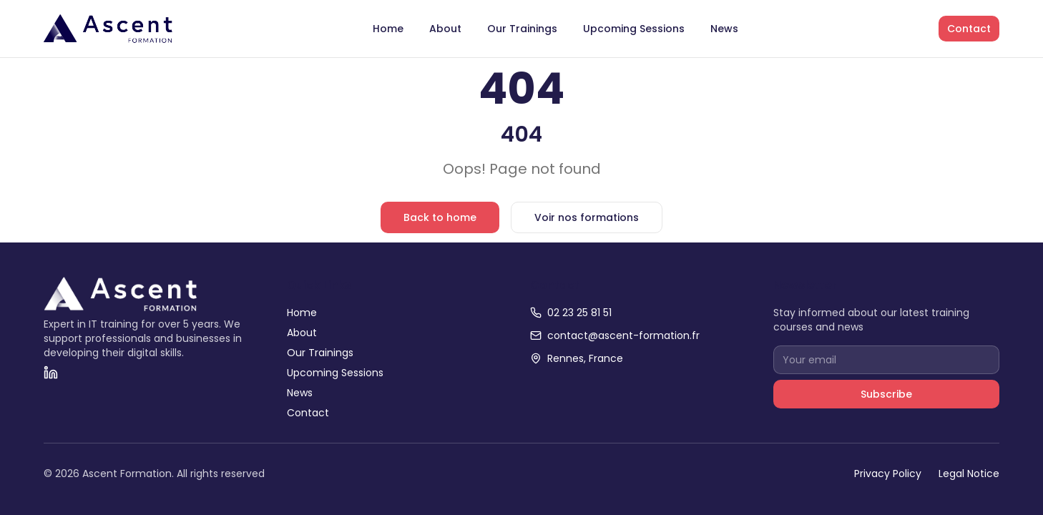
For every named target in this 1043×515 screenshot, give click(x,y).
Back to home (439, 217)
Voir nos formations (586, 217)
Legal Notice (969, 473)
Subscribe (886, 394)
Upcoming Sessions (634, 28)
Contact (969, 28)
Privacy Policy (887, 473)
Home (388, 28)
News (724, 28)
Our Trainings (522, 28)
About (445, 28)
